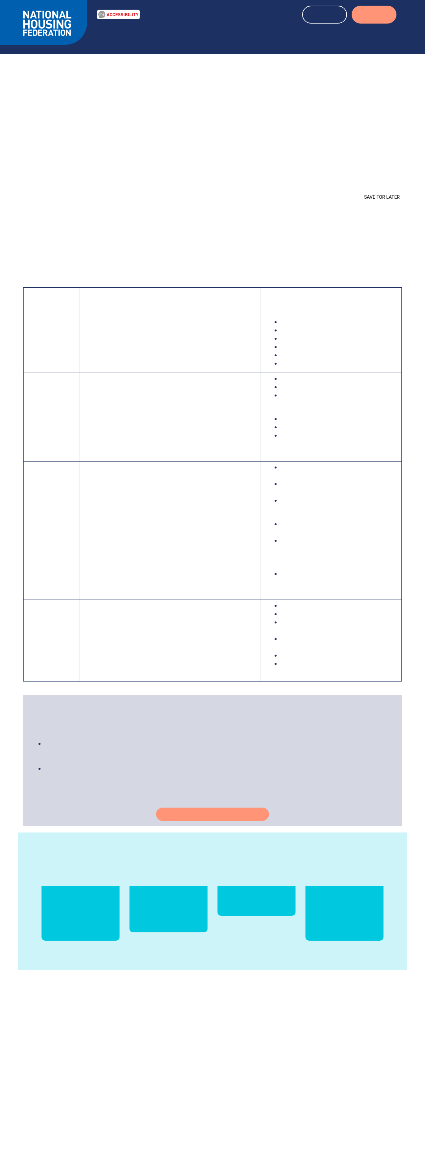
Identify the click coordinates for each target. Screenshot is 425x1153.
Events (242, 37)
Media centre (321, 1065)
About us (373, 37)
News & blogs (202, 37)
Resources (154, 37)
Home (30, 187)
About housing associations (306, 37)
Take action (212, 822)
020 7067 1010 (261, 1057)
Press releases (322, 1074)
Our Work (113, 37)
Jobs (311, 1082)
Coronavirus (89, 187)
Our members (322, 1057)
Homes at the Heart (134, 187)
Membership (320, 1090)
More (223, 1074)
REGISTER (324, 15)
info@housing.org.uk (258, 1065)
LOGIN (374, 15)
